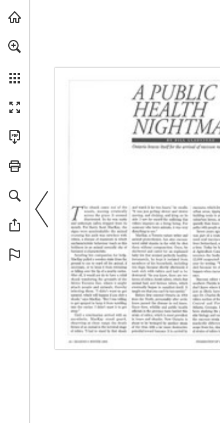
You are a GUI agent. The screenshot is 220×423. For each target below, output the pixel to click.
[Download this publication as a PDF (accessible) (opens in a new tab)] (14, 137)
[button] (14, 46)
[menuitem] (14, 61)
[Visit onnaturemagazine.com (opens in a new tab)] (14, 17)
